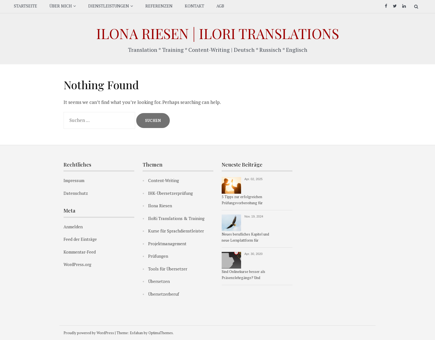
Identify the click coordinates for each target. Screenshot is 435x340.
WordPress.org (77, 264)
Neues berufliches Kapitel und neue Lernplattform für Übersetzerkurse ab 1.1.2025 (245, 238)
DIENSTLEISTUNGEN (108, 6)
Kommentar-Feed (80, 252)
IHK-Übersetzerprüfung (170, 193)
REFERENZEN (159, 6)
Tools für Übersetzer (167, 269)
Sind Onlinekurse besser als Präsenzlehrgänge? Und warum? (243, 275)
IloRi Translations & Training (176, 218)
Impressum (74, 180)
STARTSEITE (25, 6)
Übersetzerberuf (163, 294)
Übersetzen (159, 281)
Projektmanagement (167, 243)
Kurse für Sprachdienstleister (176, 231)
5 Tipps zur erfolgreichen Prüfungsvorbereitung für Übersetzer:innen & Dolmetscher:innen (242, 200)
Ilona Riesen (160, 205)
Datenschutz (76, 193)
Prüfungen (158, 256)
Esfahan (136, 332)
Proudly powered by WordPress (89, 332)
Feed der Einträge (80, 239)
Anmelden (73, 226)
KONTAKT (194, 6)
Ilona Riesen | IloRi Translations (217, 33)
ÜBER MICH (60, 6)
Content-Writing (163, 180)
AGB (220, 6)
